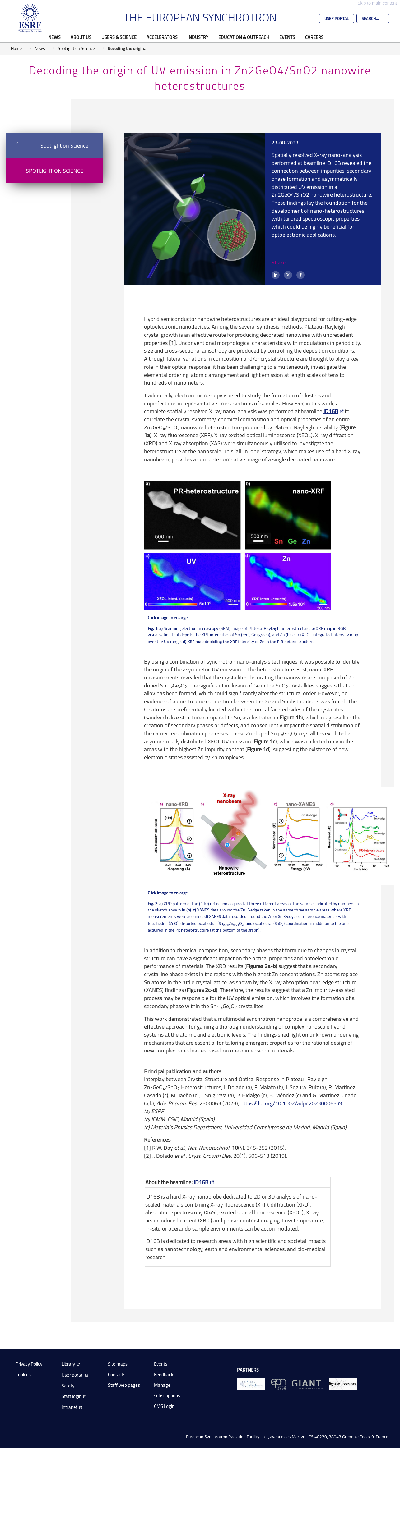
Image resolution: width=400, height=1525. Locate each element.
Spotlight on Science (76, 48)
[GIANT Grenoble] (307, 1384)
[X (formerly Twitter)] (288, 275)
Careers (314, 37)
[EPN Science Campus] (278, 1384)
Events (287, 37)
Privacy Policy (29, 1364)
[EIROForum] (251, 1384)
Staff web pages (124, 1385)
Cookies (23, 1374)
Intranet (69, 1407)
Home (16, 48)
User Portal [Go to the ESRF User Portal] (336, 18)
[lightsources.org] (343, 1384)
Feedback (163, 1374)
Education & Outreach (243, 37)
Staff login (71, 1396)
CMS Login (164, 1406)
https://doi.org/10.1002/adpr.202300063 (288, 1103)
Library (68, 1364)
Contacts (116, 1374)
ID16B (330, 411)
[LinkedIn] (276, 275)
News (54, 37)
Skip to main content (377, 3)
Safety (68, 1385)
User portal (72, 1375)
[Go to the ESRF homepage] (30, 18)
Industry (198, 37)
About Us (81, 37)
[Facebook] (300, 275)
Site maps (118, 1364)
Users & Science (119, 37)
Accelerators (162, 37)
